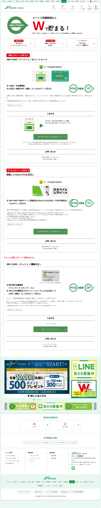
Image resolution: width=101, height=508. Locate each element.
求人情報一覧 (10, 463)
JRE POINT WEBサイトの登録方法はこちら (50, 137)
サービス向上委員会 (52, 492)
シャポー (47, 485)
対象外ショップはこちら (15, 105)
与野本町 (47, 1)
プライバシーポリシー (24, 492)
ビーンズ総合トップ (9, 1)
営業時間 (53, 455)
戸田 (36, 1)
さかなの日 (45, 442)
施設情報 (53, 458)
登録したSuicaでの (50, 44)
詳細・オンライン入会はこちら (50, 329)
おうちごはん (73, 442)
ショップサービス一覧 (12, 461)
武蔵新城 (64, 1)
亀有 (27, 1)
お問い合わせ (38, 492)
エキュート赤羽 (57, 485)
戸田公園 (32, 1)
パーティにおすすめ (59, 442)
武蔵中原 (58, 1)
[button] (33, 399)
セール (31, 461)
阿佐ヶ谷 (18, 1)
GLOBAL (94, 1)
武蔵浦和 (41, 1)
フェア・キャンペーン (31, 442)
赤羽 (23, 1)
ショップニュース (34, 458)
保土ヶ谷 (82, 1)
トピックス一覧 (33, 455)
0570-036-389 (47, 159)
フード (34, 427)
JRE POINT (19, 44)
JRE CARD (82, 44)
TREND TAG (51, 438)
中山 (73, 1)
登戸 (69, 1)
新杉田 (77, 1)
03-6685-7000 (47, 346)
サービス (65, 427)
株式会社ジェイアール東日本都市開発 (72, 492)
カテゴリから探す (11, 458)
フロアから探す (10, 455)
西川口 (52, 1)
